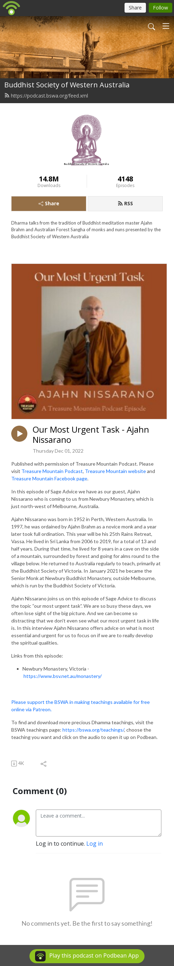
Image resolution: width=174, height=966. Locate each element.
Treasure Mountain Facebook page (49, 478)
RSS (125, 203)
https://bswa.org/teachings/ (93, 730)
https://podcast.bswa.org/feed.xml (46, 95)
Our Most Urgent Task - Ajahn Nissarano (91, 435)
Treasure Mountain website (115, 471)
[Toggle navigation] (166, 26)
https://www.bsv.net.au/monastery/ (63, 676)
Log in (94, 843)
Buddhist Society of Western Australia (66, 84)
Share (49, 203)
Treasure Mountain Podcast (52, 471)
